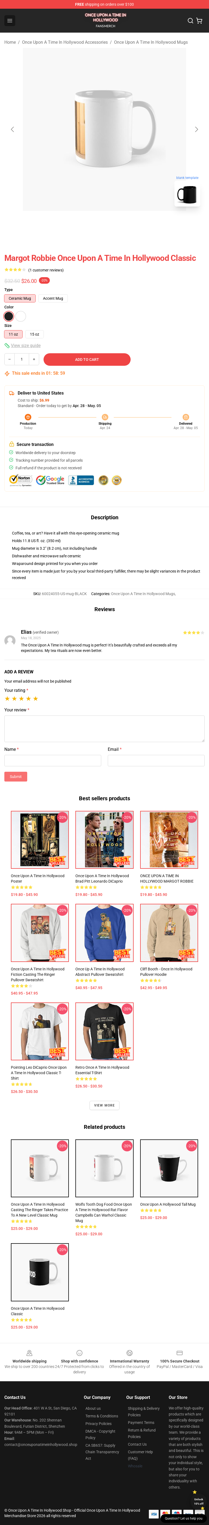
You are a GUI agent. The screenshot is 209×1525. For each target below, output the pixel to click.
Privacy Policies (98, 1423)
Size (8, 325)
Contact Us (137, 1444)
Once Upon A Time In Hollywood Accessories (65, 42)
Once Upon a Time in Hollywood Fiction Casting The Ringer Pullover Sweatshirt (37, 974)
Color (9, 307)
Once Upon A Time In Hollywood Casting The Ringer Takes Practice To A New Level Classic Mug (39, 1209)
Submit (16, 776)
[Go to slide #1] (90, 223)
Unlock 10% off (199, 1501)
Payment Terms (141, 1422)
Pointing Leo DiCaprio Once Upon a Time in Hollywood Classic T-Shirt (39, 1072)
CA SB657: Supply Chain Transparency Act (102, 1452)
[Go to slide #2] (119, 223)
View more (104, 1105)
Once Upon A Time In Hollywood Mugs (151, 42)
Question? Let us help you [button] (183, 1518)
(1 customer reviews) (46, 270)
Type (8, 290)
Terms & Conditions (101, 1416)
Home (10, 42)
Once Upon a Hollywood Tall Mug (168, 1204)
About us (93, 1408)
